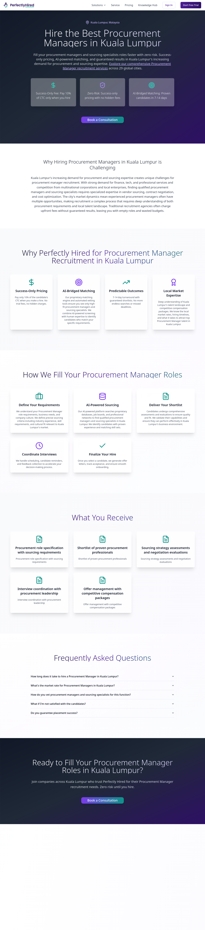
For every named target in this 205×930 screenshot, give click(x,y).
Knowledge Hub (147, 5)
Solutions (99, 5)
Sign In (168, 5)
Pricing (129, 5)
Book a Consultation (102, 120)
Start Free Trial (191, 5)
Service (115, 5)
